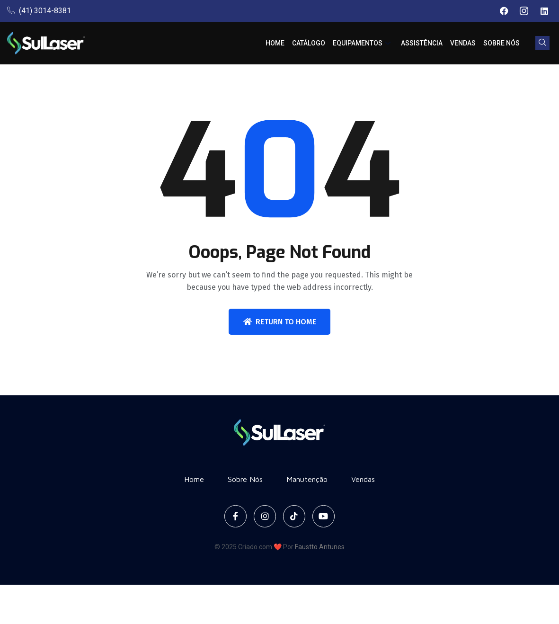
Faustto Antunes (320, 547)
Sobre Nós (501, 43)
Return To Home (279, 321)
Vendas (463, 43)
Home (275, 43)
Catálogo (308, 43)
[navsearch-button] (542, 43)
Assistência (422, 43)
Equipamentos (361, 43)
